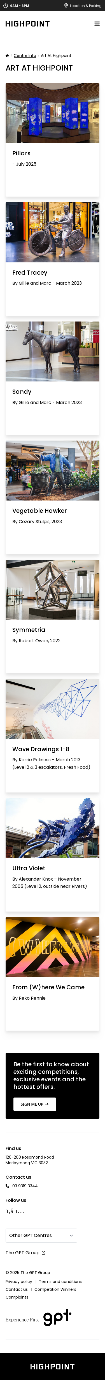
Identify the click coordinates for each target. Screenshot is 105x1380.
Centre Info (25, 55)
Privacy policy (19, 1281)
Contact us (17, 1289)
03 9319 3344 (25, 1186)
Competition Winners (55, 1289)
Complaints (17, 1297)
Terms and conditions (60, 1281)
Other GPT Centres (30, 1235)
